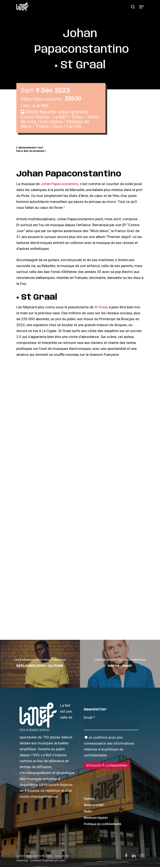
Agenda (89, 798)
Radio (88, 811)
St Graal (100, 307)
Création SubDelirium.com (47, 860)
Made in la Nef (94, 805)
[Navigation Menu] (141, 7)
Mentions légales (96, 817)
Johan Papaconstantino (59, 184)
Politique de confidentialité (102, 824)
